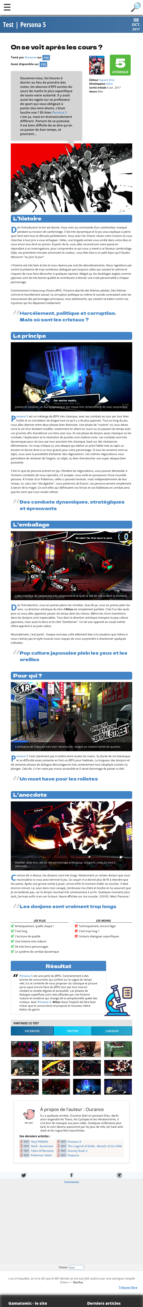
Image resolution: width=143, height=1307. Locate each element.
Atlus (109, 84)
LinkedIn (112, 1031)
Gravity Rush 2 (78, 1151)
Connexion (71, 1182)
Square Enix (106, 80)
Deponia (73, 1155)
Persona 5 (59, 112)
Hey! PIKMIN (39, 1142)
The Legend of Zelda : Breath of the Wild (95, 1146)
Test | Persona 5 (24, 24)
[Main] (7, 7)
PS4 (46, 58)
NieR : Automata (42, 1146)
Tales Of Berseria (42, 1151)
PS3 (43, 65)
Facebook (32, 1031)
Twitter (72, 1031)
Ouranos (30, 57)
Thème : (71, 1267)
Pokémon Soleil (41, 1155)
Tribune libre (128, 1287)
